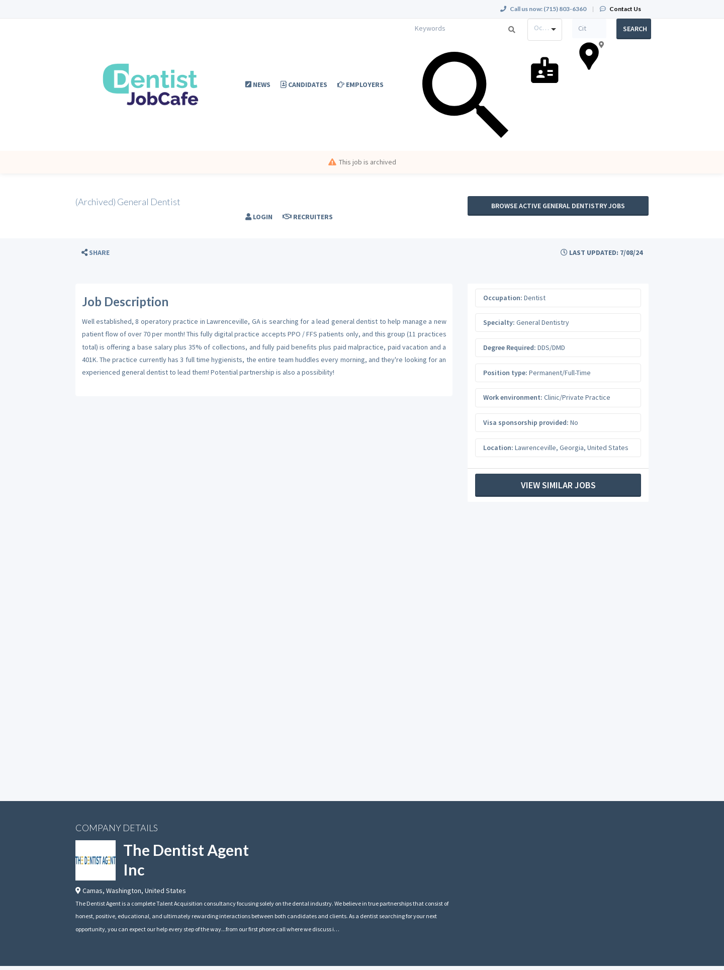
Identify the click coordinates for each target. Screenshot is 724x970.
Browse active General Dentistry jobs (558, 205)
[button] (95, 252)
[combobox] (544, 30)
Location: (498, 447)
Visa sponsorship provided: (526, 422)
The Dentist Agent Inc (186, 859)
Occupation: (502, 297)
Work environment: (512, 397)
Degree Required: (509, 347)
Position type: (505, 372)
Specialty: (499, 322)
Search (635, 28)
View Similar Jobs (558, 485)
